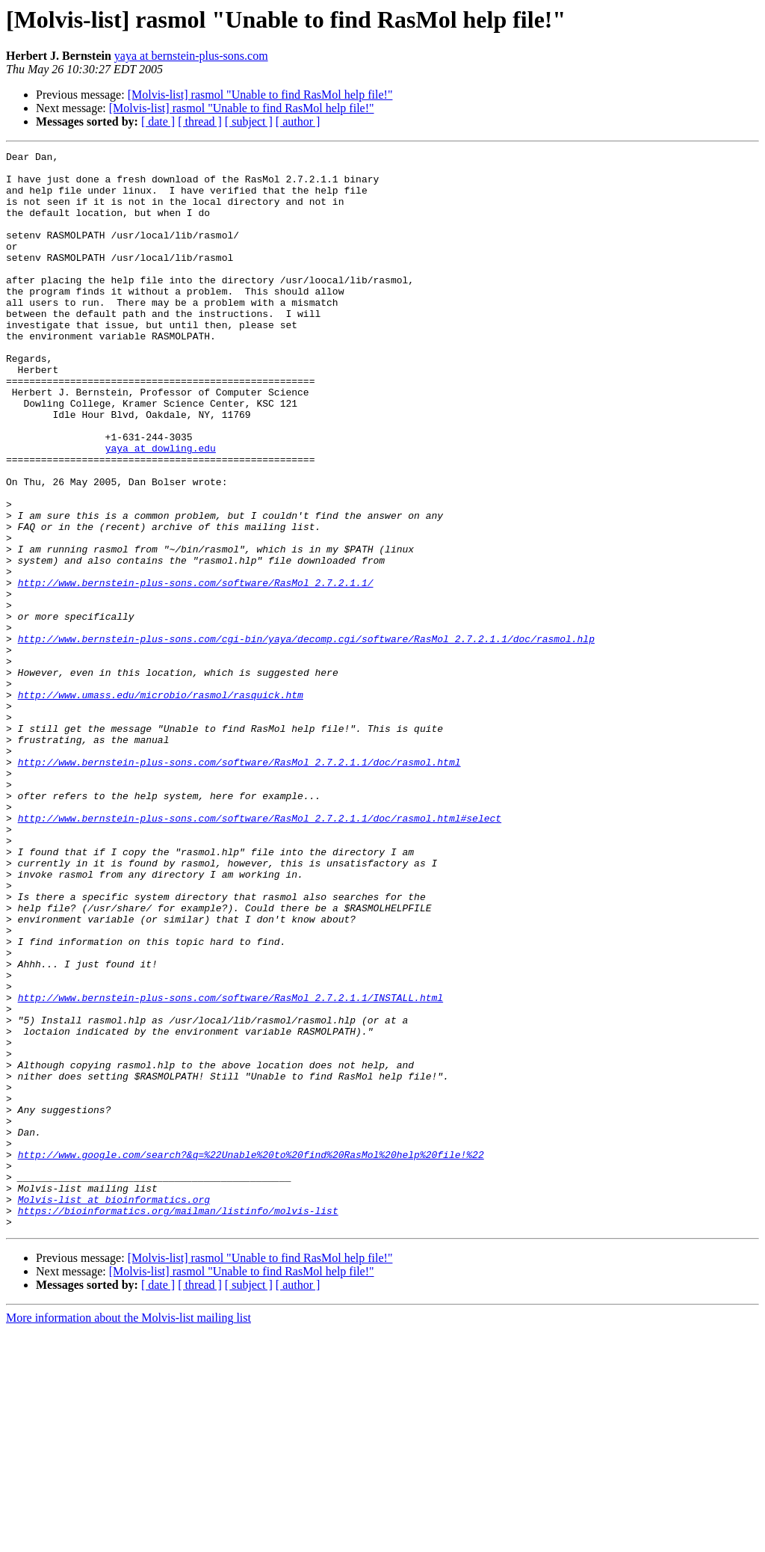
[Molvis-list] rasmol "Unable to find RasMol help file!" (260, 94)
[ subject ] (249, 121)
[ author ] (298, 121)
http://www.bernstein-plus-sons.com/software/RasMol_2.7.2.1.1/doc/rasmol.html (239, 885)
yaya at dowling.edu (160, 508)
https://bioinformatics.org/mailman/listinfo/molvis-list (178, 1423)
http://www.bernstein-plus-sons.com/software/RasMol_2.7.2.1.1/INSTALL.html (230, 1167)
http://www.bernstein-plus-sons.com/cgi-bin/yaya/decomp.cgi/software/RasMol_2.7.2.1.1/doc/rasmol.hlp (306, 737)
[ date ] (158, 121)
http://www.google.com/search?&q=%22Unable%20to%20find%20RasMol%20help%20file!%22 (251, 1356)
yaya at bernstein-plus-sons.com (191, 55)
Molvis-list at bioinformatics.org (114, 1410)
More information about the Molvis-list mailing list (128, 1533)
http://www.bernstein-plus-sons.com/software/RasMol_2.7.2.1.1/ (196, 670)
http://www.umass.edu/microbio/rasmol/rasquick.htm (160, 804)
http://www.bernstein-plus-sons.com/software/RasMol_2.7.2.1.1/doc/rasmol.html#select (259, 952)
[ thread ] (200, 121)
